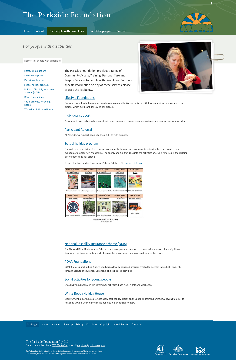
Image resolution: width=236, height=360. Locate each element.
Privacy (79, 324)
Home (27, 31)
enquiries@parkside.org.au (91, 345)
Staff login (32, 324)
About (40, 31)
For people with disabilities (67, 31)
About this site (120, 324)
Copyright (105, 324)
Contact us (137, 324)
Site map (68, 324)
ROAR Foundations (78, 261)
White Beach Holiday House (84, 293)
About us (55, 324)
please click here (134, 163)
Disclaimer (91, 324)
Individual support (77, 115)
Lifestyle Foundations (80, 98)
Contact (121, 31)
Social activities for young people (88, 279)
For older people (100, 31)
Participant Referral (78, 129)
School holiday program (81, 143)
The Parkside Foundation (67, 15)
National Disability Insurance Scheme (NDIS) (96, 244)
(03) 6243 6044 (59, 345)
